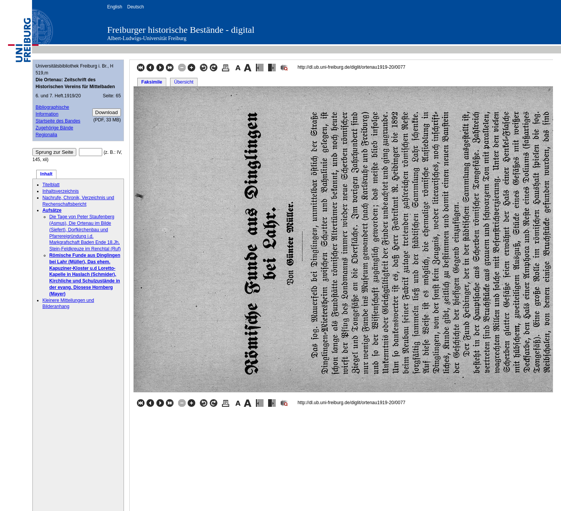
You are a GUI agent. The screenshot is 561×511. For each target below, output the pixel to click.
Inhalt (46, 174)
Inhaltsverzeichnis (60, 191)
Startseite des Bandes (57, 121)
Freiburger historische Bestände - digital (180, 30)
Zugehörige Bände (54, 128)
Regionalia (46, 134)
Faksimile (151, 82)
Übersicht (183, 82)
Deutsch (135, 7)
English (114, 7)
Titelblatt (50, 184)
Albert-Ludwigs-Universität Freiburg (146, 38)
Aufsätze (51, 210)
